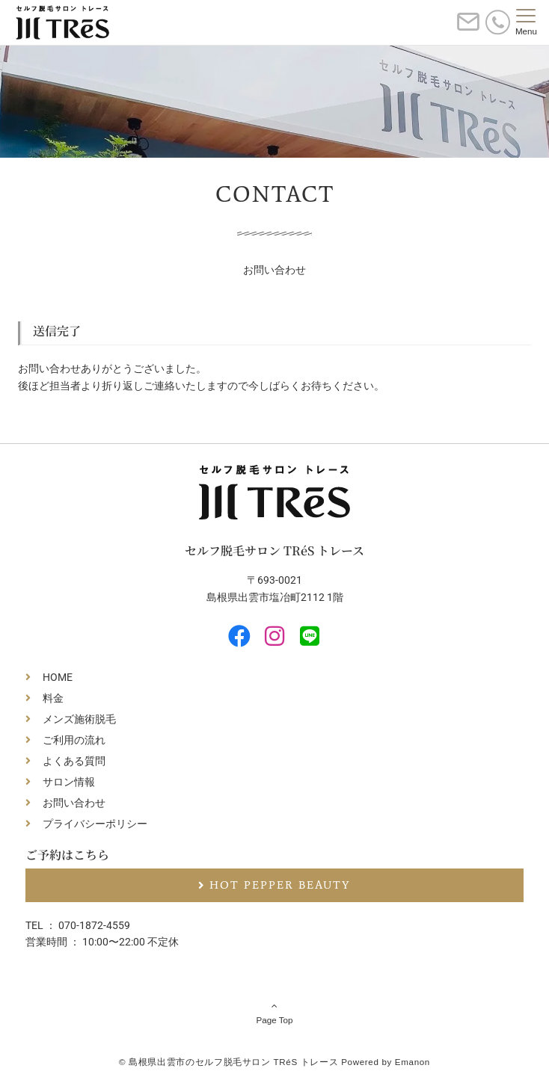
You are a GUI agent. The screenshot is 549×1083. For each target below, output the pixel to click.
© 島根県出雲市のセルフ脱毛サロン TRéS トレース (228, 1062)
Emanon (412, 1062)
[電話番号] (497, 22)
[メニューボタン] (526, 22)
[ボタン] (468, 28)
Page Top (274, 1012)
